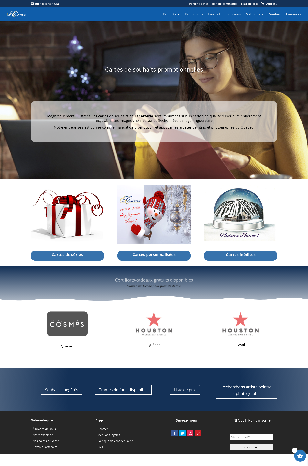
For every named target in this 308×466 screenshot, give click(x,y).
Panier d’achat (198, 3)
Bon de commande (224, 3)
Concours (233, 14)
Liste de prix (249, 3)
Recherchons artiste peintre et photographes (246, 390)
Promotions (194, 14)
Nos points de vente (46, 441)
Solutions (253, 14)
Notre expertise (43, 435)
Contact (103, 429)
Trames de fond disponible (123, 389)
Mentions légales (109, 435)
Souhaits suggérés (61, 389)
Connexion (294, 14)
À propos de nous (44, 429)
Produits (169, 14)
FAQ (100, 447)
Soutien (275, 14)
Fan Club (214, 14)
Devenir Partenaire (45, 447)
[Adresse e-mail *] (251, 437)
